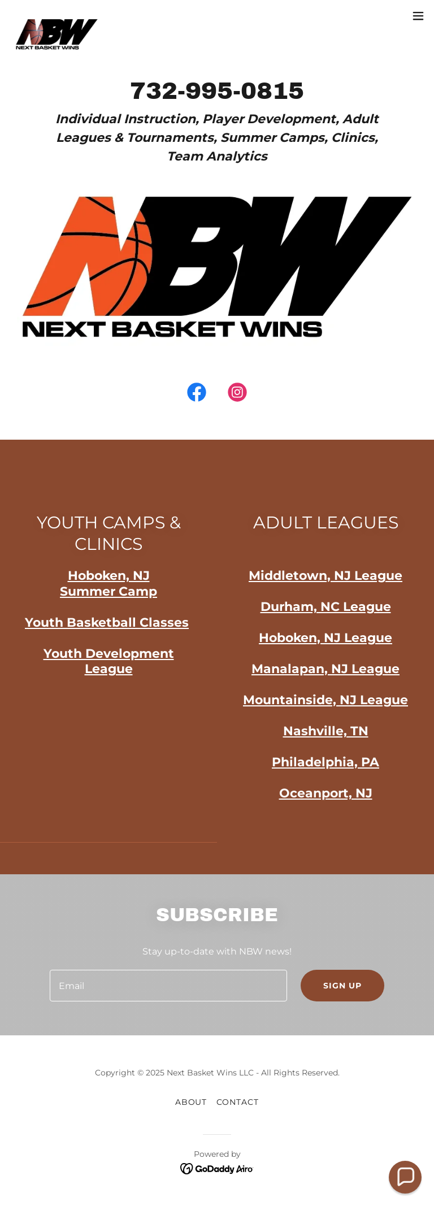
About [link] (191, 1102)
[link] (56, 15)
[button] (418, 16)
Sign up (342, 986)
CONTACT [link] (237, 1102)
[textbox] (168, 985)
